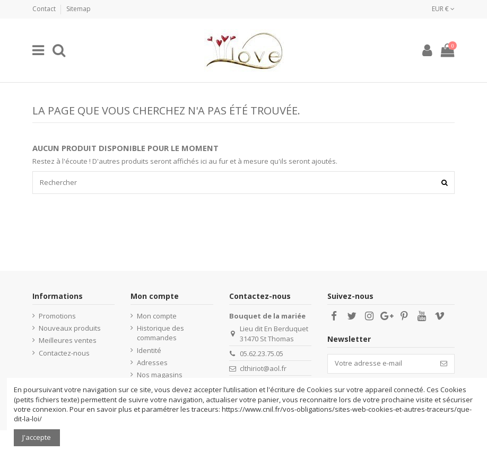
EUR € (443, 8)
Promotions (57, 316)
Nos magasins (159, 374)
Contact (44, 8)
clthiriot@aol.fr (263, 368)
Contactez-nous (64, 353)
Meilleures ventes (68, 340)
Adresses (152, 362)
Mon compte (157, 316)
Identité (149, 350)
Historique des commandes (160, 332)
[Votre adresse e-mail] (380, 364)
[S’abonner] (443, 364)
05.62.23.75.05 (261, 353)
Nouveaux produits (70, 328)
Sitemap (78, 8)
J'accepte (36, 437)
